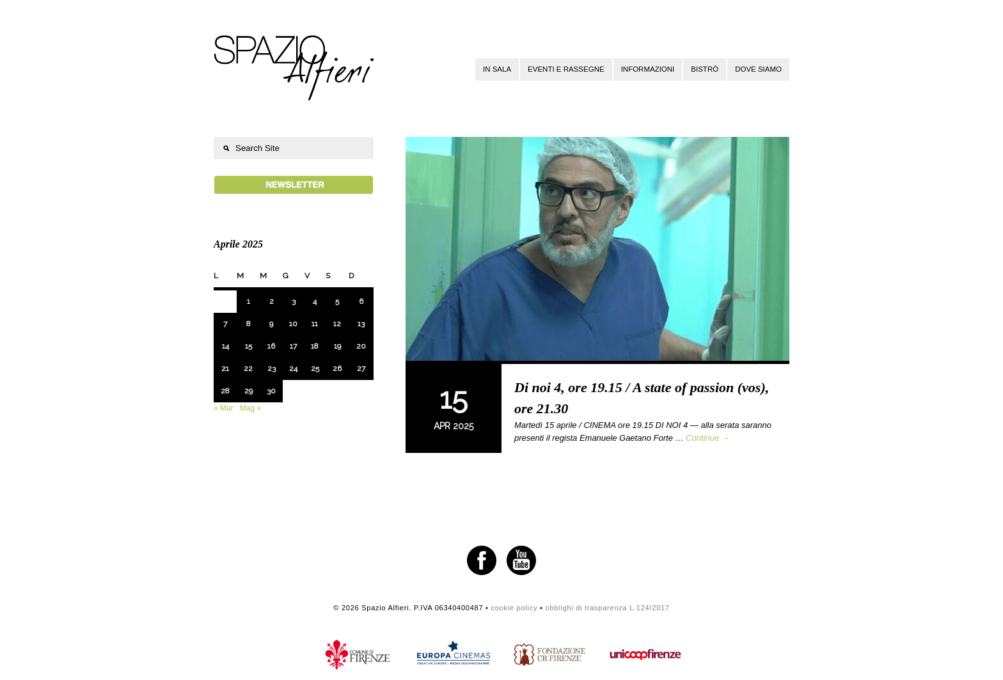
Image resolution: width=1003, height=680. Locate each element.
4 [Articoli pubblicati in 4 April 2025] (315, 301)
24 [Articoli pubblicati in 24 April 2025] (293, 368)
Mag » (250, 408)
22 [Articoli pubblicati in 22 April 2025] (248, 368)
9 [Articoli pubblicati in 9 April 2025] (271, 323)
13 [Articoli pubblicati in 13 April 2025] (361, 323)
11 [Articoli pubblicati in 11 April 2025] (315, 323)
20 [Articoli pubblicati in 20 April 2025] (361, 346)
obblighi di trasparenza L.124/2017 (607, 608)
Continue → (708, 438)
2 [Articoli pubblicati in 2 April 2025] (271, 301)
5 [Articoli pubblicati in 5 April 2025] (337, 301)
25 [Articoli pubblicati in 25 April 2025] (315, 368)
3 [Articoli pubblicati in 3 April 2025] (294, 301)
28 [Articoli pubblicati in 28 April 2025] (225, 390)
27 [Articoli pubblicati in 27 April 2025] (361, 368)
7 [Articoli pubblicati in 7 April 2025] (225, 323)
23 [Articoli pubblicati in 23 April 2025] (271, 368)
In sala (497, 69)
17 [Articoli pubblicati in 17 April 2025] (293, 346)
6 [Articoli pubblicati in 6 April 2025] (361, 301)
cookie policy (514, 608)
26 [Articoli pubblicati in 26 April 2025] (337, 368)
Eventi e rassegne (566, 69)
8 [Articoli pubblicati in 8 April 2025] (248, 323)
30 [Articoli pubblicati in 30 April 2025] (271, 390)
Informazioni (648, 69)
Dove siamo (758, 69)
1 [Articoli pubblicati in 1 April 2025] (248, 301)
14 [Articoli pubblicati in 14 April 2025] (225, 346)
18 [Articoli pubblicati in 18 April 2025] (315, 346)
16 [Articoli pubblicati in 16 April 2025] (271, 346)
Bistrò (704, 69)
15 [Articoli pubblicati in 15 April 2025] (248, 346)
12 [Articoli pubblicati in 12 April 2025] (337, 323)
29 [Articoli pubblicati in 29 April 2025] (248, 390)
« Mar (223, 408)
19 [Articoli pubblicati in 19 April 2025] (337, 346)
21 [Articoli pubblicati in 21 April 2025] (225, 368)
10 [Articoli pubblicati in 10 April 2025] (293, 323)
